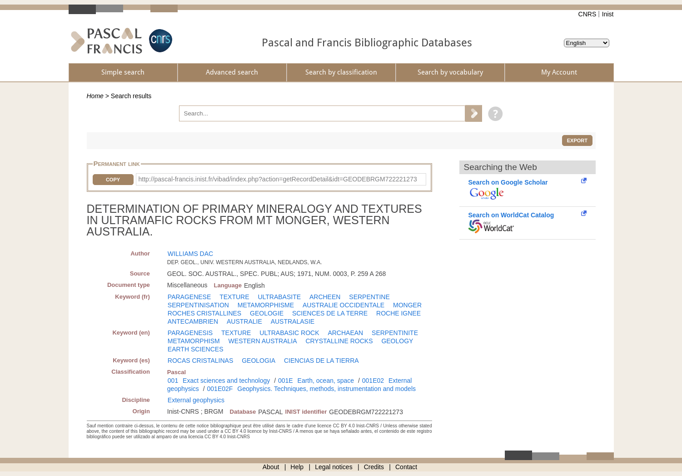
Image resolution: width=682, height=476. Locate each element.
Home (95, 96)
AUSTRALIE (244, 321)
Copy (113, 179)
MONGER (407, 305)
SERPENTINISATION (198, 305)
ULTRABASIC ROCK (289, 332)
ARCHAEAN (345, 332)
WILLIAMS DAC (190, 253)
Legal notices (334, 467)
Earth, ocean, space (326, 380)
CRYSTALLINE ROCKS (339, 341)
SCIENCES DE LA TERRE (330, 313)
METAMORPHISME (266, 305)
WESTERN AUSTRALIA (263, 341)
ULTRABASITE (279, 297)
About (271, 467)
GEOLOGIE (267, 313)
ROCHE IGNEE (398, 313)
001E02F (220, 388)
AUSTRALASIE (292, 321)
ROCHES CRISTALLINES (204, 313)
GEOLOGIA (258, 360)
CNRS (587, 14)
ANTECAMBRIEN (193, 321)
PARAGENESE (189, 297)
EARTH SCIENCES (196, 349)
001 (173, 380)
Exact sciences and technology (226, 380)
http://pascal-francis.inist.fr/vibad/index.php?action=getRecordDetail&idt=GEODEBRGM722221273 (278, 179)
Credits (374, 467)
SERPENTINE (369, 297)
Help (297, 467)
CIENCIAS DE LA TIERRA (321, 360)
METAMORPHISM (194, 341)
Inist (608, 14)
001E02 (373, 380)
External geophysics (196, 400)
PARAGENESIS (190, 332)
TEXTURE (234, 297)
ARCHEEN (324, 297)
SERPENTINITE (395, 332)
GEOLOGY (397, 341)
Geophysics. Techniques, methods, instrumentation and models (326, 388)
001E (285, 380)
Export (577, 140)
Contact (406, 467)
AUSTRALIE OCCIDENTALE (343, 305)
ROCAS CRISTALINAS (200, 360)
